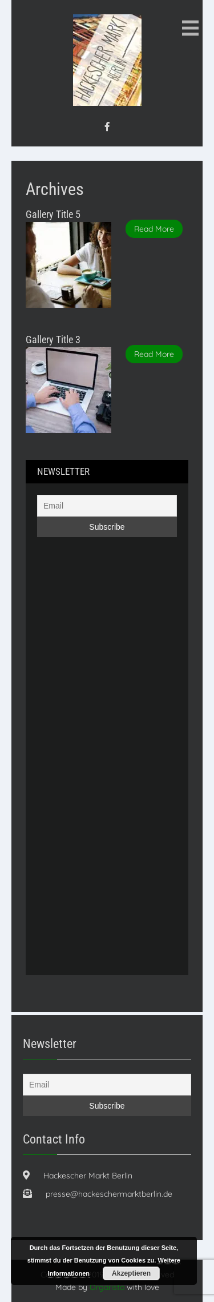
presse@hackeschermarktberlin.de (109, 1194)
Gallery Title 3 (53, 340)
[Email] (107, 506)
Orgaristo (107, 1287)
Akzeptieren (131, 1273)
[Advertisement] (82, 774)
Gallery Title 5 (53, 214)
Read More (154, 229)
